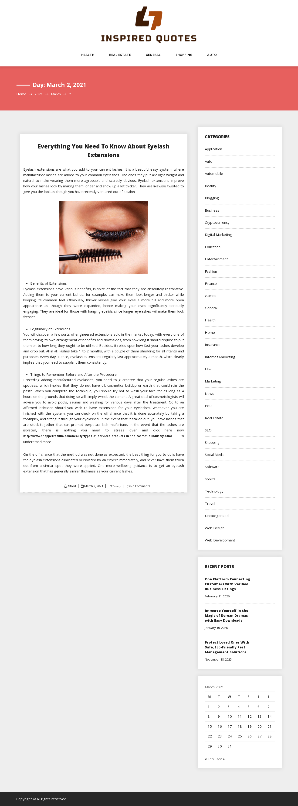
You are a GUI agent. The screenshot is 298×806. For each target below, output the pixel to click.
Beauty (116, 486)
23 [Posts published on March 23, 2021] (220, 736)
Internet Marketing (220, 357)
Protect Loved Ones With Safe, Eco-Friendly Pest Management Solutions (227, 647)
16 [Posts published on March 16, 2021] (220, 726)
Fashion (211, 271)
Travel (210, 503)
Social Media (214, 454)
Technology (214, 491)
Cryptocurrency (217, 222)
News (209, 393)
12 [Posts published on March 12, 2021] (249, 716)
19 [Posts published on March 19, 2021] (249, 726)
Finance (211, 283)
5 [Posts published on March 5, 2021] (248, 706)
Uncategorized (217, 515)
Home (210, 332)
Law (208, 369)
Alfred (71, 486)
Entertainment (216, 259)
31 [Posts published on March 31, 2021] (230, 746)
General (153, 54)
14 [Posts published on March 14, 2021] (270, 716)
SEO (208, 430)
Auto (212, 54)
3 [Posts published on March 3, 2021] (229, 706)
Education (212, 247)
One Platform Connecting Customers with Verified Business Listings (227, 584)
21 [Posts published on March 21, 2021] (270, 726)
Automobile (214, 173)
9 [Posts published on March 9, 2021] (219, 716)
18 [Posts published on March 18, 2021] (240, 726)
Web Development (220, 540)
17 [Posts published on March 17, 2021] (230, 726)
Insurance (212, 344)
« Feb (209, 758)
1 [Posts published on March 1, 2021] (209, 706)
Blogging (212, 198)
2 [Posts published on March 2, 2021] (219, 706)
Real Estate (120, 54)
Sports (210, 479)
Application (213, 149)
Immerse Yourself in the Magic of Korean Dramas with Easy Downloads (226, 615)
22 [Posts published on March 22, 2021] (210, 736)
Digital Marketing (218, 234)
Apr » (221, 758)
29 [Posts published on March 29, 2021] (210, 746)
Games (210, 295)
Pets (209, 405)
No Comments (140, 486)
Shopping (184, 54)
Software (212, 466)
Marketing (213, 381)
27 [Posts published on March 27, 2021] (259, 736)
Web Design (214, 528)
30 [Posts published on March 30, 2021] (220, 746)
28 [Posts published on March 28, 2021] (270, 736)
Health (87, 54)
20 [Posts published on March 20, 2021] (259, 726)
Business (212, 210)
